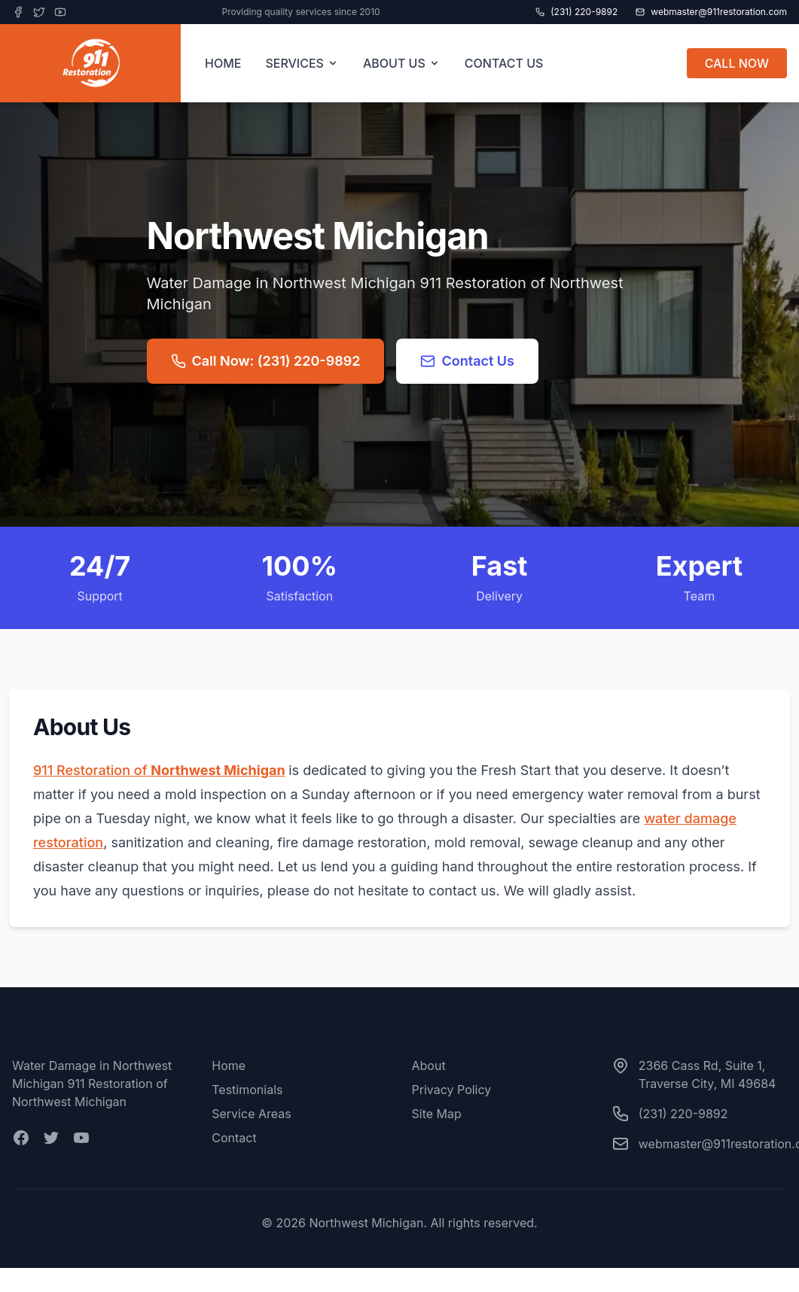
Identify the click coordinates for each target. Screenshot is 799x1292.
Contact (234, 1137)
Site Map (437, 1113)
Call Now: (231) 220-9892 (266, 361)
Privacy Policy (452, 1089)
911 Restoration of (159, 770)
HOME (223, 63)
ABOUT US (402, 63)
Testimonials (247, 1089)
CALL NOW (737, 63)
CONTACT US (504, 63)
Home (228, 1065)
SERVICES (302, 63)
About (429, 1065)
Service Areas (251, 1113)
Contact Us (467, 361)
